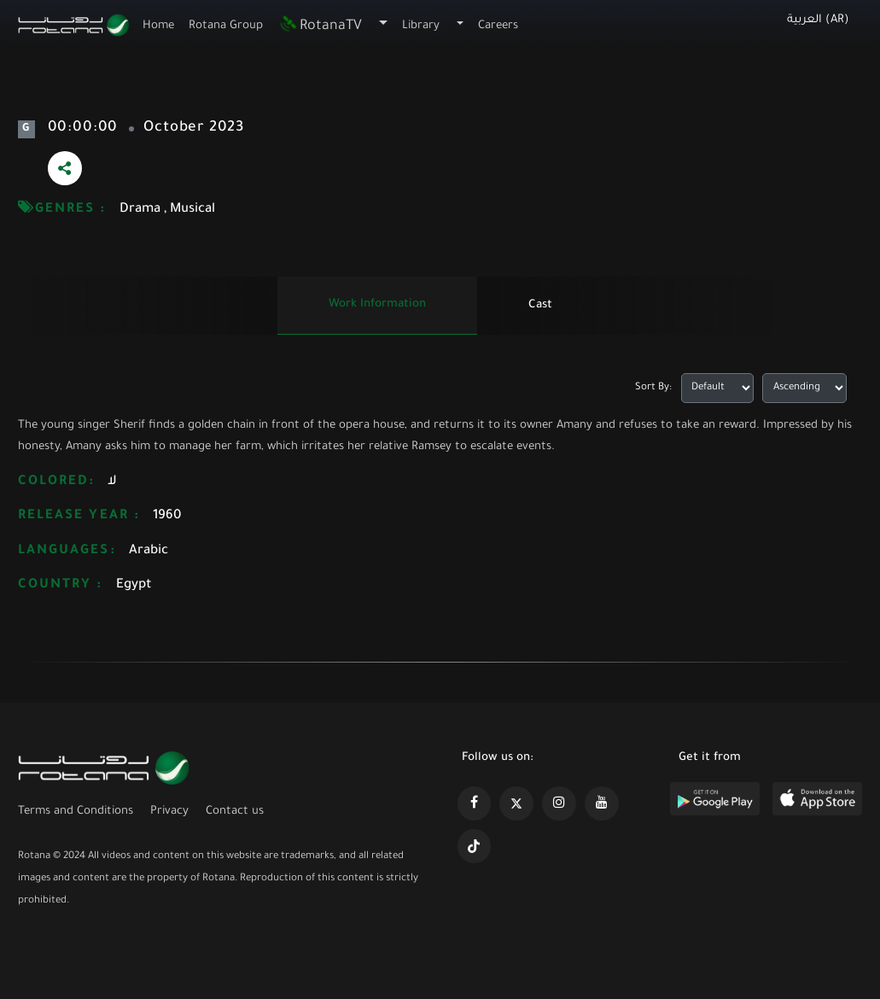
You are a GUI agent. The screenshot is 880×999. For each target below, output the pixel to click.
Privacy (169, 811)
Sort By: (653, 388)
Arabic (148, 551)
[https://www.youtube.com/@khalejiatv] (602, 803)
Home (158, 26)
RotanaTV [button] (320, 26)
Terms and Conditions (75, 811)
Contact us (235, 811)
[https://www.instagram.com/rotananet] (559, 803)
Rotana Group (226, 26)
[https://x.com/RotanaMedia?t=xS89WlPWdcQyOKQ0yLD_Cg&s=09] (516, 803)
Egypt (134, 585)
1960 (167, 516)
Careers (498, 26)
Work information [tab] (377, 304)
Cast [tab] (540, 305)
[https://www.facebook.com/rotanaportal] (474, 803)
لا (112, 482)
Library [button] (421, 26)
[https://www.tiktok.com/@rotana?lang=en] (474, 846)
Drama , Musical (167, 209)
